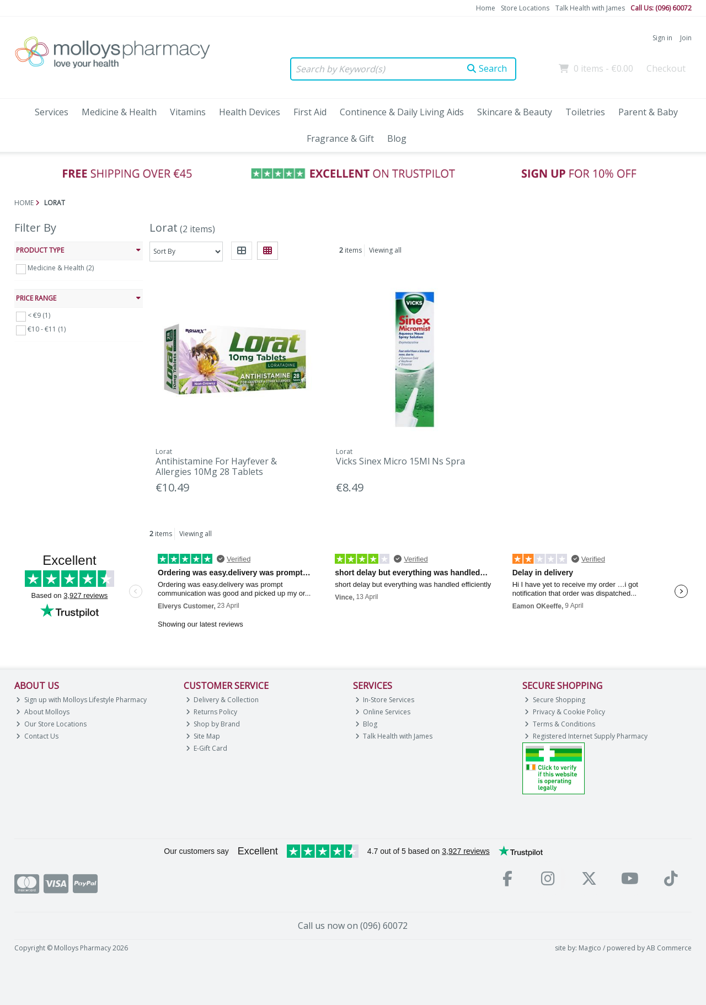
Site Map (203, 736)
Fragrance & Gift (340, 138)
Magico (590, 948)
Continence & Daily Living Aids (402, 112)
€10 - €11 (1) (47, 329)
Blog (397, 138)
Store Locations (525, 8)
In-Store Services (385, 699)
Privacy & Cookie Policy (565, 712)
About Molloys (42, 712)
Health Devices (249, 112)
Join (686, 37)
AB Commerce (669, 948)
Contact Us (37, 736)
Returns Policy (212, 712)
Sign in (662, 37)
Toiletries (585, 112)
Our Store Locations (51, 724)
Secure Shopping (555, 699)
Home (485, 8)
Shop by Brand (213, 724)
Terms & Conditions (560, 724)
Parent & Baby (648, 112)
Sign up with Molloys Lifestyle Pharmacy (81, 699)
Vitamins (188, 112)
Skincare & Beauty (514, 112)
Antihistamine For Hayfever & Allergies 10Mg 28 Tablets (216, 466)
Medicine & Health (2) (61, 267)
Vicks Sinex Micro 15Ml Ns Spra (400, 461)
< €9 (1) (39, 315)
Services (51, 112)
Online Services (383, 712)
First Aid (310, 112)
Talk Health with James (590, 8)
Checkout (666, 68)
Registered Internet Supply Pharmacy (586, 736)
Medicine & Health (119, 112)
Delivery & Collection (222, 699)
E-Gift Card (207, 748)
